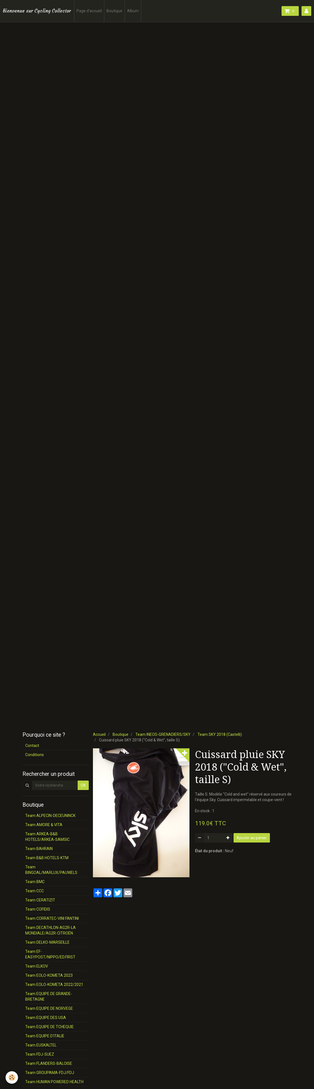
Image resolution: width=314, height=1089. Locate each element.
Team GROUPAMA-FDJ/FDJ (49, 1072)
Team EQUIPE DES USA (45, 1017)
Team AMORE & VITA (43, 825)
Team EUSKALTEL (41, 1045)
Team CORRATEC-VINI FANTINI (52, 918)
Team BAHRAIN (39, 848)
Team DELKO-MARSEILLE (47, 942)
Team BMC (35, 881)
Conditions (34, 754)
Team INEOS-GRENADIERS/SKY (163, 734)
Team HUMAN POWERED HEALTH (54, 1082)
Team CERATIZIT (40, 900)
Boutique (114, 11)
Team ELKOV (36, 966)
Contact (32, 745)
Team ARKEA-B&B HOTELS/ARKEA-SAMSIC (47, 837)
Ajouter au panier (252, 838)
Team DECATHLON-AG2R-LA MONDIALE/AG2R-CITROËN (50, 930)
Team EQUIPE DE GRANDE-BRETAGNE (48, 996)
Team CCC (34, 891)
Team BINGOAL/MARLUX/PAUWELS (51, 870)
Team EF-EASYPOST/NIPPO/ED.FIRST (50, 954)
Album (133, 11)
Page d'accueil (89, 11)
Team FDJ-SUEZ (39, 1054)
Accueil (99, 734)
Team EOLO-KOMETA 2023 (49, 975)
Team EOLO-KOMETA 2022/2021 (54, 984)
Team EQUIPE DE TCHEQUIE (49, 1027)
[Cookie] (12, 1077)
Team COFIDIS (37, 909)
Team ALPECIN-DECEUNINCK (50, 815)
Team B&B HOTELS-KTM (47, 858)
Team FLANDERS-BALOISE (48, 1063)
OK (83, 785)
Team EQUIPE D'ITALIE (44, 1036)
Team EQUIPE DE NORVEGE (49, 1008)
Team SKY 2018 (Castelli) (219, 734)
